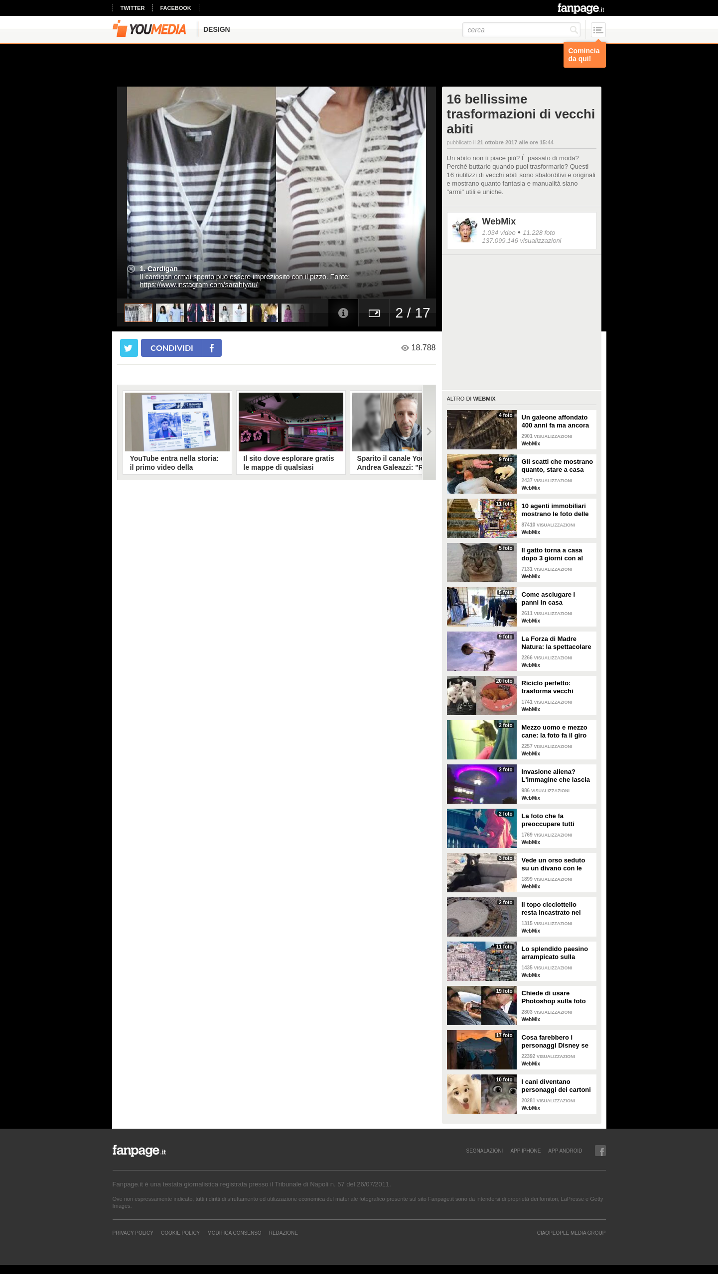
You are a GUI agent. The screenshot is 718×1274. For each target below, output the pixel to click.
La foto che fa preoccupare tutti (548, 820)
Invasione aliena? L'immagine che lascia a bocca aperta (556, 776)
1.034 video (499, 232)
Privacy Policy (133, 1232)
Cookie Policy (180, 1232)
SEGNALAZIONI (484, 1150)
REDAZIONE (283, 1232)
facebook (175, 8)
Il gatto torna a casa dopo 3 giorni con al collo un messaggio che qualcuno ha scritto (552, 554)
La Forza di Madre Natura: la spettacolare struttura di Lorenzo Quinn (556, 643)
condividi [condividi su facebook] (171, 347)
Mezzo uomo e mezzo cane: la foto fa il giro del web (554, 732)
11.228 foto (539, 232)
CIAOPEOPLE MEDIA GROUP (571, 1232)
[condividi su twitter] (129, 348)
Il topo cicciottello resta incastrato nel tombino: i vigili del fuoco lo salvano (551, 909)
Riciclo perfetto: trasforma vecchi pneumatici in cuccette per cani (556, 687)
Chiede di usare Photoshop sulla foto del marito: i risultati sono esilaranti (554, 997)
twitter (133, 8)
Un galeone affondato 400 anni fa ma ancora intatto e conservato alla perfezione (555, 421)
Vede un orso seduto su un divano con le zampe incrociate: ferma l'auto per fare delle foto (553, 864)
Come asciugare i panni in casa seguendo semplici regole (551, 599)
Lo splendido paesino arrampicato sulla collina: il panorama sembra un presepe (555, 953)
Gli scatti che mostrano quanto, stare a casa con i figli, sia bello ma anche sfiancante (557, 466)
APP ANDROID (565, 1150)
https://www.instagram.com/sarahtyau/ (199, 285)
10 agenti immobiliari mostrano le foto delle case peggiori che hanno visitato (555, 510)
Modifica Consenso (234, 1232)
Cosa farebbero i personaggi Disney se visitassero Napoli (555, 1042)
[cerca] (521, 29)
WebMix (499, 221)
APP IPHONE (525, 1150)
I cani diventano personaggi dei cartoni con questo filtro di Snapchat (556, 1086)
